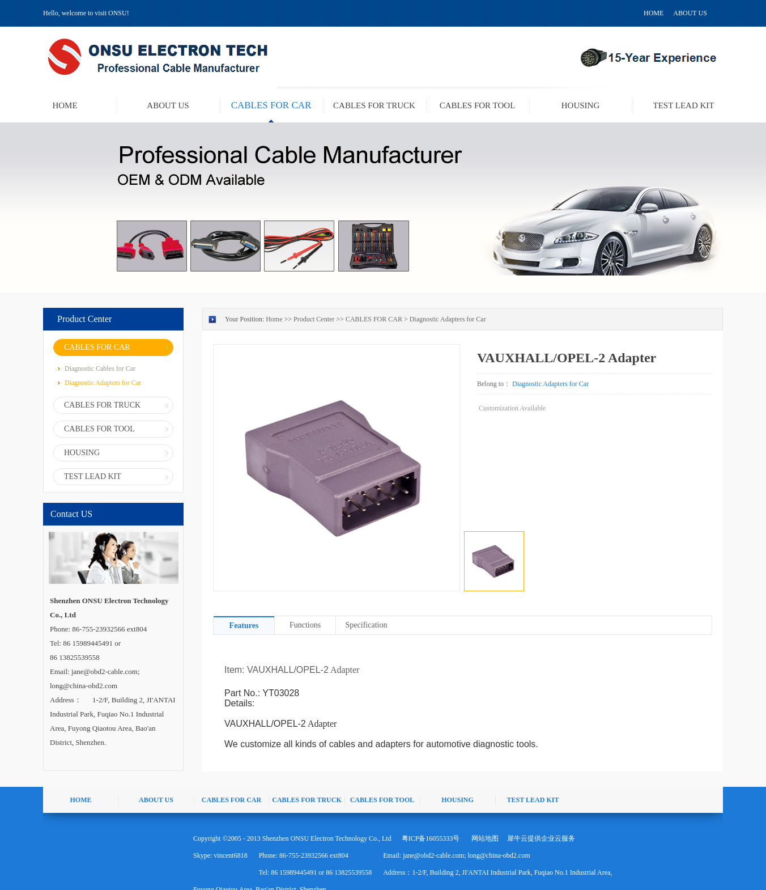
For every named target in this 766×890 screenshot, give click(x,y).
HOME (653, 13)
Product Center (313, 319)
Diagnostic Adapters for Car (448, 319)
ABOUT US (690, 13)
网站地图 (483, 838)
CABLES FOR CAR (374, 319)
